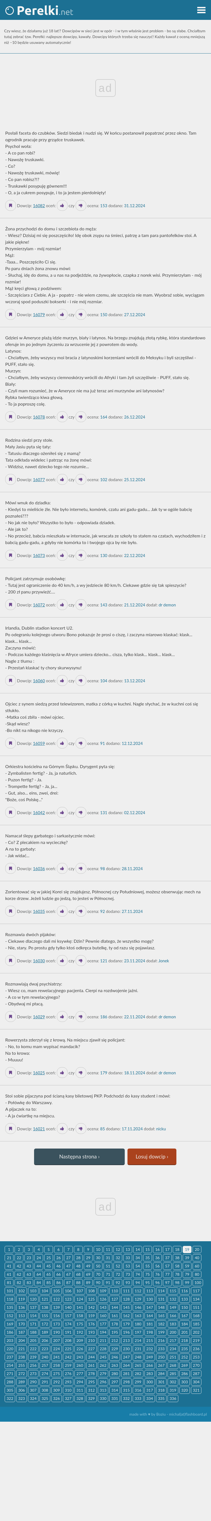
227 (91, 1348)
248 (138, 1357)
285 (173, 1373)
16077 (39, 479)
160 (103, 1315)
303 (184, 1381)
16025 (39, 1072)
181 (149, 1324)
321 (196, 1390)
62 (19, 1274)
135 (10, 1307)
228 (103, 1348)
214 (138, 1340)
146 (138, 1307)
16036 (39, 868)
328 (79, 1398)
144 (114, 1307)
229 (114, 1348)
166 (173, 1315)
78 (177, 1274)
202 (196, 1332)
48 (78, 1266)
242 (68, 1357)
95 (147, 1282)
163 (138, 1315)
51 (108, 1266)
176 (91, 1324)
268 (173, 1365)
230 (126, 1348)
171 (33, 1324)
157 (68, 1315)
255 (21, 1365)
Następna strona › (79, 1156)
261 (91, 1365)
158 (79, 1315)
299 (138, 1381)
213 (126, 1340)
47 (68, 1266)
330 (103, 1398)
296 (103, 1381)
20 (197, 1249)
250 (161, 1357)
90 (98, 1282)
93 (128, 1282)
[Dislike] (81, 205)
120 (33, 1299)
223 (44, 1348)
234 (173, 1348)
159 (91, 1315)
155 (44, 1315)
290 (33, 1381)
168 (196, 1315)
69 (88, 1274)
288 (10, 1381)
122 (56, 1299)
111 (126, 1290)
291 (44, 1381)
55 (147, 1266)
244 (91, 1357)
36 (157, 1257)
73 (128, 1274)
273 (33, 1373)
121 (44, 1299)
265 (138, 1365)
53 (128, 1266)
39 (187, 1257)
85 (48, 1282)
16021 (39, 1128)
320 (184, 1390)
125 (91, 1299)
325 (44, 1398)
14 (137, 1249)
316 (138, 1390)
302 (173, 1381)
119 (21, 1299)
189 (44, 1332)
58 (177, 1266)
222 (33, 1348)
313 (103, 1390)
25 (48, 1257)
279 (103, 1373)
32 (118, 1257)
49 (88, 1266)
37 (167, 1257)
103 (33, 1290)
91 (108, 1282)
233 (161, 1348)
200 (173, 1332)
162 (126, 1315)
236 (196, 1348)
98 (177, 1282)
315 (126, 1390)
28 (78, 1257)
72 (118, 1274)
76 (157, 1274)
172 (44, 1324)
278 (91, 1373)
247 (126, 1357)
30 (98, 1257)
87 (68, 1282)
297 (114, 1381)
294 (79, 1381)
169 (10, 1324)
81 (9, 1282)
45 (48, 1266)
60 (197, 1266)
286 (184, 1373)
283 (149, 1373)
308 (44, 1390)
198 (149, 1332)
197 (138, 1332)
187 (21, 1332)
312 (91, 1390)
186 (10, 1332)
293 (68, 1381)
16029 (39, 1016)
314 (114, 1390)
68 (78, 1274)
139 (56, 1307)
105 (56, 1290)
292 (56, 1381)
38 (177, 1257)
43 (29, 1266)
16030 (39, 960)
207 (56, 1340)
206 (44, 1340)
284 (161, 1373)
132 (173, 1299)
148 (161, 1307)
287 (196, 1373)
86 (58, 1282)
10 (98, 1249)
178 (114, 1324)
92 (118, 1282)
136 (21, 1307)
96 (157, 1282)
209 (79, 1340)
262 (103, 1365)
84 (39, 1282)
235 (184, 1348)
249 (149, 1357)
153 (21, 1315)
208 (68, 1340)
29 (88, 1257)
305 (10, 1390)
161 (114, 1315)
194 (103, 1332)
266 (149, 1365)
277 (79, 1373)
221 (21, 1348)
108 (91, 1290)
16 (157, 1249)
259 (68, 1365)
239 (33, 1357)
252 (184, 1357)
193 (91, 1332)
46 (58, 1266)
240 (44, 1357)
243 (79, 1357)
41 (9, 1266)
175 (79, 1324)
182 (161, 1324)
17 (167, 1249)
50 (98, 1266)
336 (173, 1398)
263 (114, 1365)
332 (126, 1398)
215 (149, 1340)
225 (68, 1348)
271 (10, 1373)
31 (108, 1257)
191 (68, 1332)
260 (79, 1365)
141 (79, 1307)
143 (103, 1307)
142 (91, 1307)
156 (56, 1315)
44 (39, 1266)
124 (79, 1299)
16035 (39, 911)
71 (108, 1274)
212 (114, 1340)
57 (167, 1266)
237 (10, 1357)
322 (10, 1398)
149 (173, 1307)
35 (147, 1257)
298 (126, 1381)
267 (161, 1365)
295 (91, 1381)
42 (19, 1266)
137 (33, 1307)
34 (137, 1257)
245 (103, 1357)
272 (21, 1373)
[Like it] (62, 205)
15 (147, 1249)
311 (79, 1390)
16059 (39, 743)
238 (21, 1357)
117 (196, 1290)
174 (68, 1324)
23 (29, 1257)
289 (21, 1381)
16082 (39, 205)
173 (56, 1324)
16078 (39, 416)
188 (33, 1332)
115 (173, 1290)
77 (167, 1274)
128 (126, 1299)
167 (184, 1315)
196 (126, 1332)
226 (79, 1348)
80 (197, 1274)
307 (33, 1390)
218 (184, 1340)
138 (44, 1307)
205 (33, 1340)
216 (161, 1340)
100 (198, 1282)
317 (149, 1390)
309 (56, 1390)
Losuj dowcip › (152, 1156)
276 (68, 1373)
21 (9, 1257)
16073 (39, 555)
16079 (39, 314)
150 (184, 1307)
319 (173, 1390)
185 (196, 1324)
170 (21, 1324)
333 (138, 1398)
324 (33, 1398)
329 (91, 1398)
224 (56, 1348)
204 (21, 1340)
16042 (39, 812)
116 (184, 1290)
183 (173, 1324)
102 (21, 1290)
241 (56, 1357)
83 (29, 1282)
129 (138, 1299)
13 (128, 1249)
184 (184, 1324)
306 (21, 1390)
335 (161, 1398)
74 (137, 1274)
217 (173, 1340)
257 (44, 1365)
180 (138, 1324)
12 (118, 1249)
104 (44, 1290)
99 (187, 1282)
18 (177, 1249)
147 (149, 1307)
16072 (39, 604)
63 (29, 1274)
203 (10, 1340)
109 (103, 1290)
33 (128, 1257)
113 (149, 1290)
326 (56, 1398)
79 (187, 1274)
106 (68, 1290)
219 (196, 1340)
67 (68, 1274)
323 (21, 1398)
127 (114, 1299)
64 (39, 1274)
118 (10, 1299)
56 (157, 1266)
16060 (39, 680)
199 (161, 1332)
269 (184, 1365)
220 (10, 1348)
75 (147, 1274)
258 (56, 1365)
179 (126, 1324)
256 (33, 1365)
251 (173, 1357)
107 (79, 1290)
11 (108, 1249)
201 (184, 1332)
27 (68, 1257)
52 (118, 1266)
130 (149, 1299)
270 (196, 1365)
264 (126, 1365)
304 (196, 1381)
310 (68, 1390)
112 (138, 1290)
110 (114, 1290)
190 (56, 1332)
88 (78, 1282)
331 (114, 1398)
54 (137, 1266)
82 (19, 1282)
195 (114, 1332)
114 (161, 1290)
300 (149, 1381)
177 (103, 1324)
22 (19, 1257)
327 (68, 1398)
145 (126, 1307)
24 (39, 1257)
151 (196, 1307)
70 (98, 1274)
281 (126, 1373)
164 (149, 1315)
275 (56, 1373)
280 (114, 1373)
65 (48, 1274)
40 (197, 1257)
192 (79, 1332)
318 (161, 1390)
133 (184, 1299)
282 (138, 1373)
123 (68, 1299)
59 (187, 1266)
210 (91, 1340)
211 (103, 1340)
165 (161, 1315)
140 (68, 1307)
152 (10, 1315)
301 (161, 1381)
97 (167, 1282)
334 (149, 1398)
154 (33, 1315)
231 (138, 1348)
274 (44, 1373)
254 (10, 1365)
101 (10, 1290)
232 (149, 1348)
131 (161, 1299)
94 (137, 1282)
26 (58, 1257)
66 (58, 1274)
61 (9, 1274)
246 (114, 1357)
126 (103, 1299)
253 (196, 1357)
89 (88, 1282)
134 (196, 1299)
